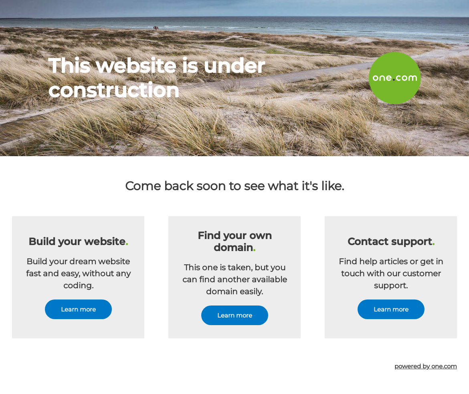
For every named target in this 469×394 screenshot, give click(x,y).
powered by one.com (425, 366)
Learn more (78, 309)
